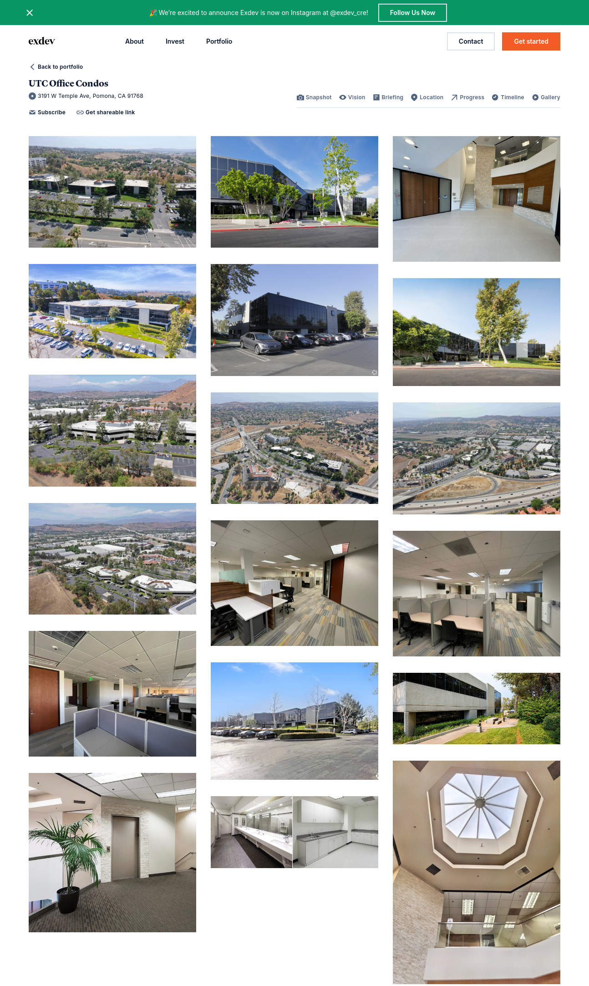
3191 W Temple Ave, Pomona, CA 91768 (86, 96)
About (134, 41)
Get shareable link (105, 112)
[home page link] (42, 41)
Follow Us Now (412, 12)
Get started (531, 41)
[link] (314, 97)
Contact (471, 41)
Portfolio (219, 41)
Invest (175, 41)
